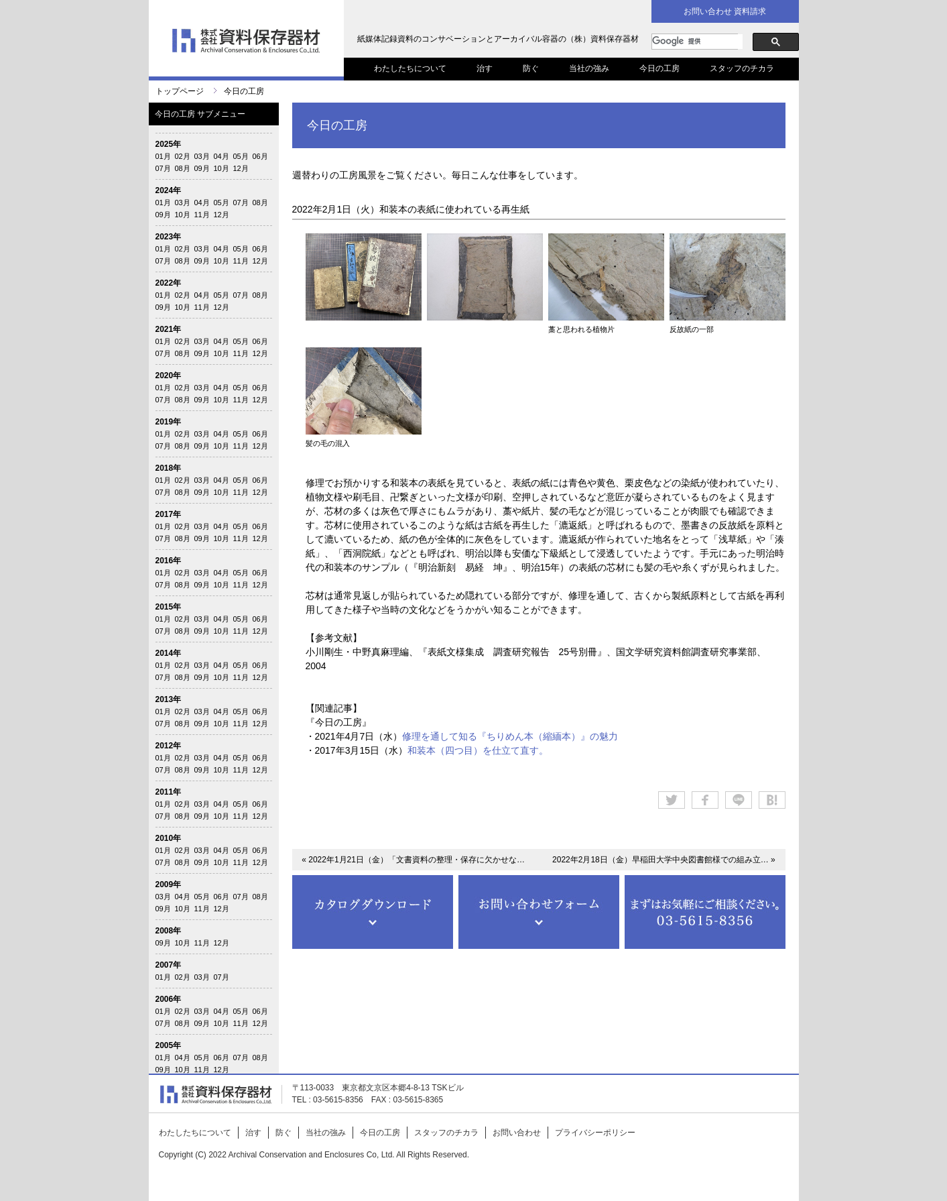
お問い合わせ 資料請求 (725, 11)
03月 (202, 156)
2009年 (168, 884)
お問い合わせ (517, 1132)
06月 (260, 156)
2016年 (168, 560)
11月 (202, 215)
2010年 (168, 838)
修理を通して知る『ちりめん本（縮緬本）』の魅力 (510, 736)
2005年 (168, 1045)
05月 (241, 156)
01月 (163, 156)
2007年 (168, 965)
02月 (182, 156)
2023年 (168, 236)
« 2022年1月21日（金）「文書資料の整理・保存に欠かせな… (413, 859)
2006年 (168, 999)
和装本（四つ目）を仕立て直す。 (477, 750)
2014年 (168, 653)
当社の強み (589, 68)
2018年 (168, 468)
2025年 (168, 144)
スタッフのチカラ (742, 68)
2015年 (168, 607)
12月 (241, 168)
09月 (202, 168)
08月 (182, 168)
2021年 (168, 329)
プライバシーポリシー (595, 1132)
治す (485, 68)
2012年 (168, 745)
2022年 (168, 283)
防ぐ (531, 68)
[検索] (697, 41)
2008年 (168, 930)
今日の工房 (659, 68)
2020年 (168, 375)
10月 (221, 168)
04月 (221, 156)
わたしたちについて (410, 68)
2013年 (168, 699)
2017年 (168, 514)
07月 (163, 168)
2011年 (168, 792)
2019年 (168, 421)
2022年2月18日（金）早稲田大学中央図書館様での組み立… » (663, 859)
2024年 (168, 190)
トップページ (179, 91)
